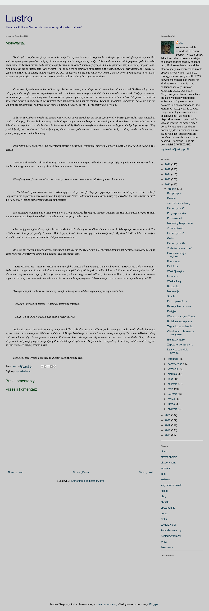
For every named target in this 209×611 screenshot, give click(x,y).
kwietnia (173, 394)
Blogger (153, 604)
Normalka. (173, 276)
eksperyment (168, 462)
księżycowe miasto (171, 485)
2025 (168, 169)
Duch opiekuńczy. (177, 301)
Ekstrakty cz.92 (176, 208)
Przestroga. (173, 261)
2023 (168, 179)
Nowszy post (15, 472)
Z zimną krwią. (175, 228)
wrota (164, 541)
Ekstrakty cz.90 (176, 243)
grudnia (172, 189)
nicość (164, 490)
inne (163, 473)
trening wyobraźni (171, 536)
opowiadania (23, 371)
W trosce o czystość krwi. (181, 316)
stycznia (173, 409)
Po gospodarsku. (176, 213)
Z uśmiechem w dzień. (180, 248)
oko (181, 42)
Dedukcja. (173, 266)
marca (172, 399)
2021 (168, 415)
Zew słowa (167, 547)
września (173, 369)
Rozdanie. (173, 286)
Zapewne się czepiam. (180, 344)
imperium (166, 468)
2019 (168, 425)
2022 (168, 184)
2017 (168, 435)
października (175, 364)
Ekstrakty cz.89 (176, 339)
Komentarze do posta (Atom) (87, 481)
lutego (172, 404)
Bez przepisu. (175, 193)
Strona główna (80, 472)
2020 (168, 420)
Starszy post (146, 472)
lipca (171, 379)
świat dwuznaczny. (171, 530)
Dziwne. (171, 198)
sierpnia (172, 374)
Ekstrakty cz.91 (176, 233)
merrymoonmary (107, 604)
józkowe (165, 479)
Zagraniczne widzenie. (180, 326)
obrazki (165, 502)
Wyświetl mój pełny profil (175, 149)
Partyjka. (172, 311)
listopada (173, 359)
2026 (168, 164)
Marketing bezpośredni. (180, 223)
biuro (164, 451)
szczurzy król (168, 524)
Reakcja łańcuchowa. (179, 306)
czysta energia (169, 457)
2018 (168, 430)
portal (164, 513)
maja (171, 389)
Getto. (170, 238)
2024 (168, 174)
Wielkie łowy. (174, 281)
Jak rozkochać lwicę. (179, 203)
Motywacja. (173, 291)
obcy (163, 496)
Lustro (19, 18)
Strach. (171, 296)
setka (164, 519)
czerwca (173, 384)
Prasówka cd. (175, 218)
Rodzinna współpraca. (179, 321)
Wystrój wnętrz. (176, 271)
